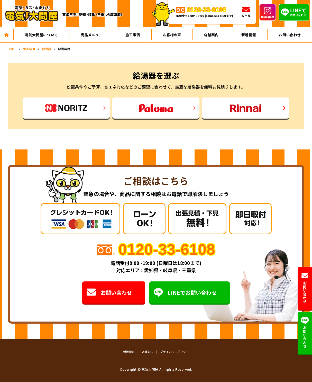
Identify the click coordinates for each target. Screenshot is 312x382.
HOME (12, 49)
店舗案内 (211, 34)
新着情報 (248, 34)
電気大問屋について (41, 34)
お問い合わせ (109, 292)
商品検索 (29, 49)
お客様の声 (172, 34)
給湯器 (46, 49)
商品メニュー (92, 34)
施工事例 (132, 34)
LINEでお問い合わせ (185, 292)
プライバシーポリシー (174, 352)
